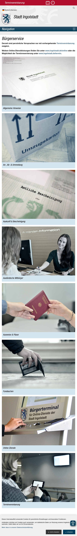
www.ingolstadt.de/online (56, 51)
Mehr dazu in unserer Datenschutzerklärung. (17, 527)
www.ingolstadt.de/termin (50, 53)
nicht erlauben (53, 532)
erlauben (69, 532)
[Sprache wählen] (13, 10)
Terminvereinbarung (65, 43)
